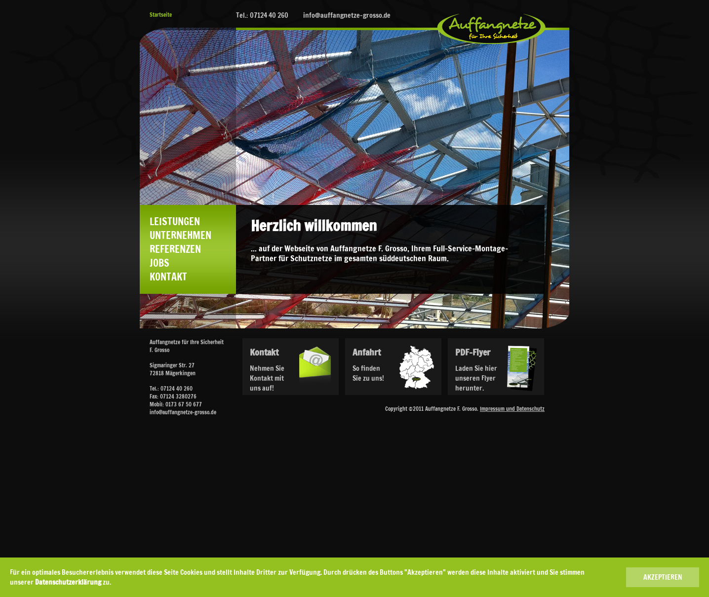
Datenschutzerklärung (68, 582)
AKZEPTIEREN (662, 577)
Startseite (161, 15)
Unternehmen (180, 235)
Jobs (159, 263)
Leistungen (175, 222)
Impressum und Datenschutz (512, 409)
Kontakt (168, 277)
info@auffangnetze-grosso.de (347, 15)
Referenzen (175, 249)
